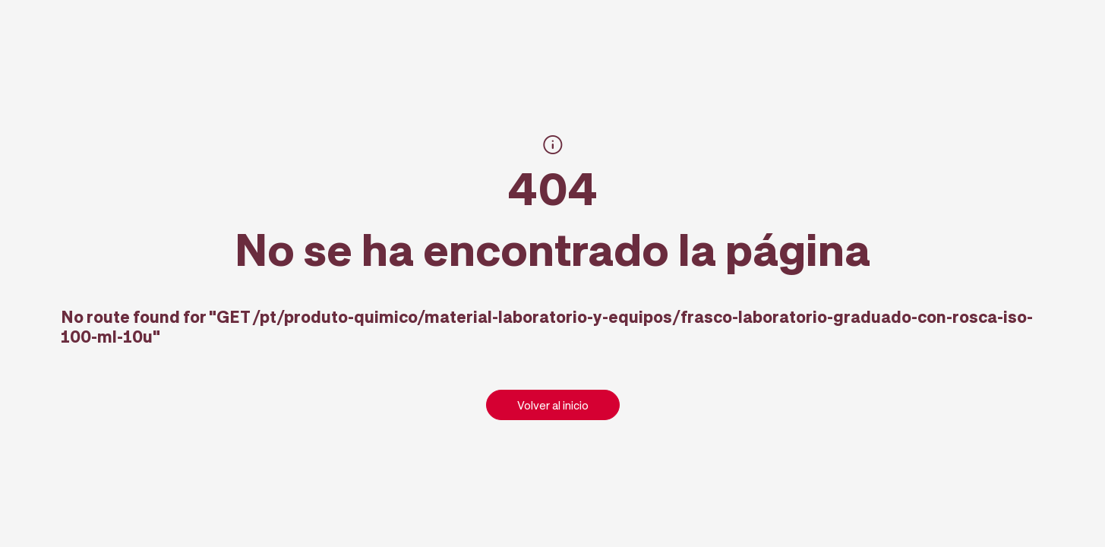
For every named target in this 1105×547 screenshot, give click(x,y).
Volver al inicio (553, 405)
